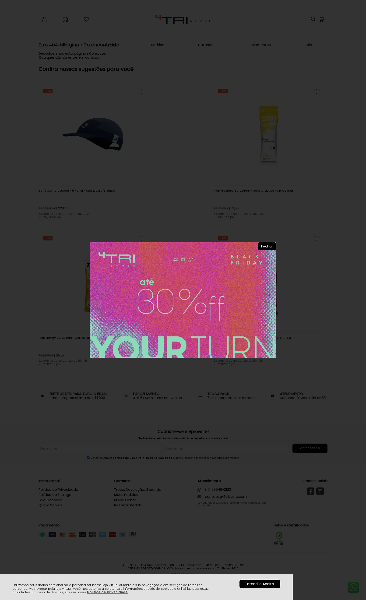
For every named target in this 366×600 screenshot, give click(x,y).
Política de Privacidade (107, 592)
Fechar (267, 246)
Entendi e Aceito (260, 583)
